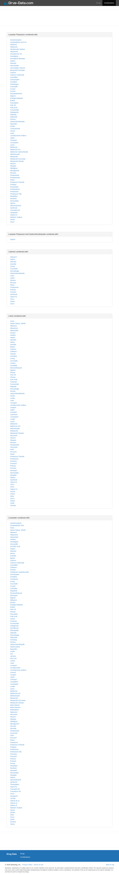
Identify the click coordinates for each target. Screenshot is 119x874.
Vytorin (12, 491)
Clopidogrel (14, 84)
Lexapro (13, 407)
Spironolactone (15, 205)
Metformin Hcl (15, 149)
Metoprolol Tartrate (17, 161)
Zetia (12, 496)
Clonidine (13, 82)
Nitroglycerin (14, 170)
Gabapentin (14, 112)
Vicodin (13, 798)
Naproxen (13, 712)
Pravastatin (14, 187)
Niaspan (13, 166)
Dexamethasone (16, 93)
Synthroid (13, 208)
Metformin (13, 147)
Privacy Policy (27, 865)
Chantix (13, 354)
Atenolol (13, 63)
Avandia (13, 264)
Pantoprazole (15, 177)
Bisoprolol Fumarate (17, 70)
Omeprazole (14, 175)
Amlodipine (14, 56)
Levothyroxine (15, 668)
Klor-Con (13, 658)
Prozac (12, 763)
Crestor (13, 91)
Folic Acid (13, 107)
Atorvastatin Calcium (17, 68)
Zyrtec (12, 824)
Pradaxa (13, 184)
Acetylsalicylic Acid (17, 525)
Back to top (110, 865)
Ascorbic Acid (15, 546)
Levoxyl (13, 672)
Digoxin (13, 96)
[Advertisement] (59, 17)
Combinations (109, 3)
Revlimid (13, 198)
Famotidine (14, 103)
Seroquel (13, 470)
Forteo (12, 619)
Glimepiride (14, 630)
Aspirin (12, 61)
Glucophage (14, 271)
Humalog (13, 640)
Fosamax (13, 382)
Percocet (13, 452)
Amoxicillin (14, 544)
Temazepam (14, 784)
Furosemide (14, 110)
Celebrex (13, 351)
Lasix (12, 133)
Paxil (12, 449)
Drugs (98, 3)
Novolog (13, 728)
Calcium (13, 72)
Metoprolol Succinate (17, 159)
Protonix (13, 292)
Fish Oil (13, 105)
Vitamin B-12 (15, 801)
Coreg (12, 266)
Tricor (12, 484)
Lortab (12, 419)
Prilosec (13, 290)
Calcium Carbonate (17, 75)
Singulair (13, 475)
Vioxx (12, 299)
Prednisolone (15, 189)
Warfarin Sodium (16, 217)
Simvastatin (14, 201)
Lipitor (12, 138)
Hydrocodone (15, 647)
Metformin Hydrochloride (19, 152)
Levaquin (13, 403)
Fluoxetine (14, 614)
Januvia (13, 656)
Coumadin (14, 86)
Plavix (12, 180)
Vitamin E (13, 805)
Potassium (14, 742)
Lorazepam (14, 142)
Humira (12, 119)
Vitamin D (13, 215)
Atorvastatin (14, 65)
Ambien (13, 335)
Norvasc (13, 173)
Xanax (12, 219)
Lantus (12, 131)
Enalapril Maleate (16, 98)
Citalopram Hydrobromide (19, 572)
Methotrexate (15, 154)
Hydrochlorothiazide (17, 121)
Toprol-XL (13, 297)
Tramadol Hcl (15, 210)
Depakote (13, 591)
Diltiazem (13, 600)
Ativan (12, 342)
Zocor (12, 222)
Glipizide (13, 114)
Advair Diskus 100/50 (18, 323)
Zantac (12, 812)
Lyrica (12, 145)
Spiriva (12, 203)
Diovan (12, 372)
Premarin (13, 461)
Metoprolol (14, 156)
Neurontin (13, 435)
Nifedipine (13, 168)
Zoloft (12, 503)
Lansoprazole (15, 128)
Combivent (14, 579)
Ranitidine (13, 196)
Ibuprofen (13, 124)
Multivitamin (14, 710)
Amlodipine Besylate (17, 58)
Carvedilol (13, 77)
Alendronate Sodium (17, 49)
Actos (12, 321)
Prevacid (13, 463)
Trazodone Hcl (15, 791)
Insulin (12, 126)
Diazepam (14, 595)
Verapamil (13, 212)
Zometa (13, 505)
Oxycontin (13, 447)
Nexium (13, 163)
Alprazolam (14, 330)
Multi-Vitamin (15, 705)
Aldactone (13, 47)
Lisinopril (13, 140)
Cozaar (12, 89)
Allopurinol (14, 51)
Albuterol (13, 44)
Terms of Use (38, 865)
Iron (11, 654)
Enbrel (12, 100)
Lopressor (13, 414)
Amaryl (12, 333)
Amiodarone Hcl (16, 54)
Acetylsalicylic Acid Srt (18, 42)
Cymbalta (13, 365)
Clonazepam (14, 79)
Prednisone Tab (15, 194)
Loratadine (14, 682)
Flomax (13, 377)
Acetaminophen (15, 40)
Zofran (12, 501)
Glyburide (13, 117)
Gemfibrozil (14, 628)
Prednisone (14, 191)
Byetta (12, 347)
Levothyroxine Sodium (18, 135)
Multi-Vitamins (15, 707)
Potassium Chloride (17, 182)
